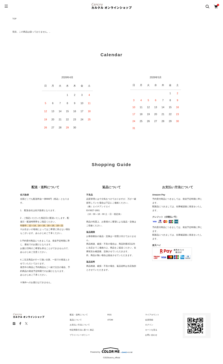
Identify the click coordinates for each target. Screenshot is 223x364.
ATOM (110, 320)
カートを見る (151, 330)
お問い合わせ (151, 335)
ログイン (149, 325)
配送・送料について (79, 315)
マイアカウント (152, 315)
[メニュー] (6, 6)
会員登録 (149, 320)
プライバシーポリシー (80, 335)
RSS (109, 315)
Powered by (111, 350)
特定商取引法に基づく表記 (82, 330)
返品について (76, 320)
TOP (14, 19)
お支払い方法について (80, 325)
